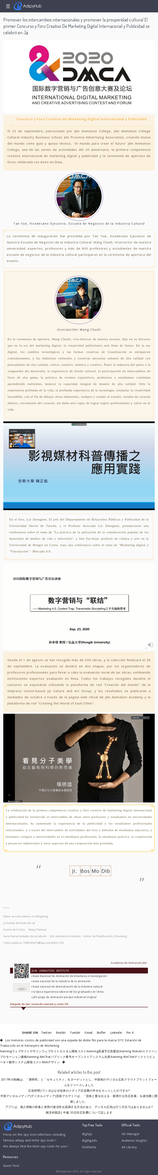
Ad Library (129, 1147)
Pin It (131, 1032)
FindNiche (89, 1147)
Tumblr (75, 1032)
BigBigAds (90, 1140)
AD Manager (131, 1134)
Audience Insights (135, 1140)
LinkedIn (116, 1032)
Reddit (61, 1032)
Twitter (45, 1032)
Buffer (101, 1032)
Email (89, 1032)
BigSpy (87, 1134)
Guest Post (11, 1165)
